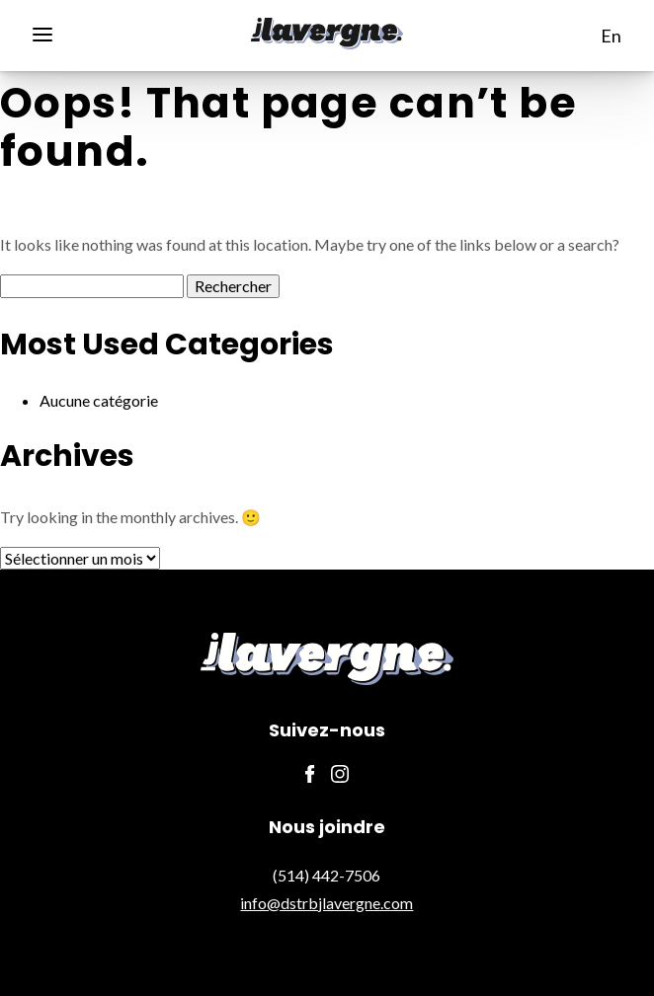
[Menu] (50, 32)
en (611, 36)
